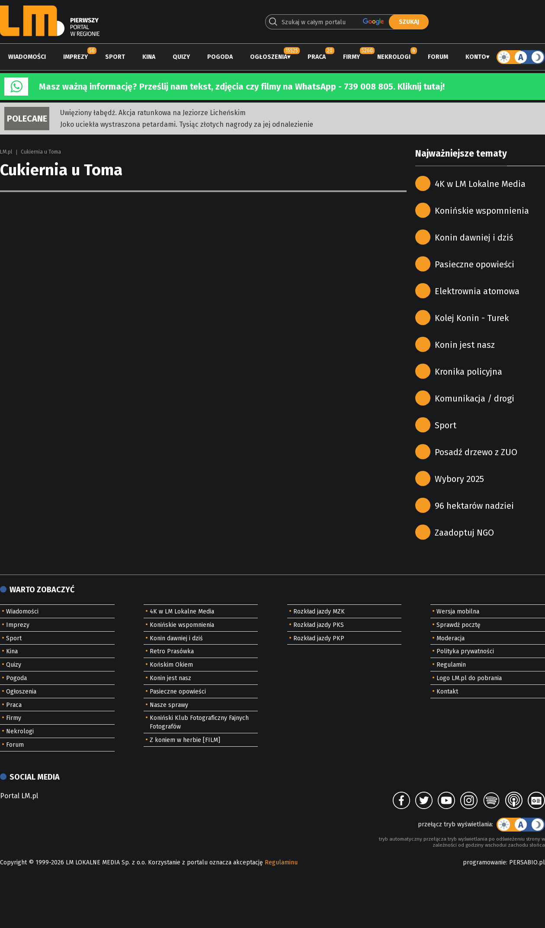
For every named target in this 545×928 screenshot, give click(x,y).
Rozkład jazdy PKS (318, 625)
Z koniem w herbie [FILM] (185, 740)
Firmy (351, 57)
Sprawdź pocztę (458, 625)
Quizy (181, 57)
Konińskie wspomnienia (482, 211)
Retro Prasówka (172, 651)
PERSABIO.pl (527, 862)
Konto (475, 57)
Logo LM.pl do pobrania (469, 678)
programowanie (484, 862)
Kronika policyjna (468, 371)
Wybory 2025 (459, 479)
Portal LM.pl (19, 796)
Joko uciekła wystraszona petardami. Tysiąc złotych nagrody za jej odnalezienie (186, 124)
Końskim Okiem (171, 664)
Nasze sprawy (169, 705)
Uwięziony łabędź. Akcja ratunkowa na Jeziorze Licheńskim (153, 113)
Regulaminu (281, 862)
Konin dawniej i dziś (474, 237)
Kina (148, 57)
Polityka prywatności (465, 651)
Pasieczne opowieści (474, 264)
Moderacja (450, 638)
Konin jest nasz (465, 345)
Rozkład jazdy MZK (319, 611)
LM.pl (6, 152)
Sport (115, 57)
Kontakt (447, 691)
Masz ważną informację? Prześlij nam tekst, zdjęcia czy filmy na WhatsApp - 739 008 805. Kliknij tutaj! (242, 86)
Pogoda (220, 57)
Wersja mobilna (457, 611)
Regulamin (451, 664)
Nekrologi (393, 57)
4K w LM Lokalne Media (480, 184)
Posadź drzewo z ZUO (476, 452)
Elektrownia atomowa (477, 291)
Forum (438, 57)
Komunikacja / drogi (474, 398)
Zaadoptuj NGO (464, 532)
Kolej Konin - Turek (472, 318)
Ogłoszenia (268, 57)
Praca (317, 57)
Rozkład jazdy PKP (318, 638)
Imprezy (75, 57)
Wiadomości (27, 57)
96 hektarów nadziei (474, 506)
